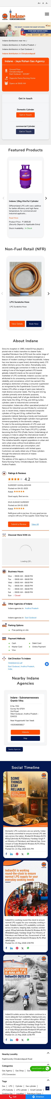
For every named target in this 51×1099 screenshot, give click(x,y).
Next (47, 198)
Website (25, 732)
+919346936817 (17, 724)
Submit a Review (18, 524)
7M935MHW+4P (15, 663)
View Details (17, 324)
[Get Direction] (47, 665)
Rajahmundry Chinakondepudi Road (17, 1059)
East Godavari (30, 617)
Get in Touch (26, 114)
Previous (4, 198)
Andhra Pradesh (31, 608)
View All (35, 524)
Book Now (33, 324)
